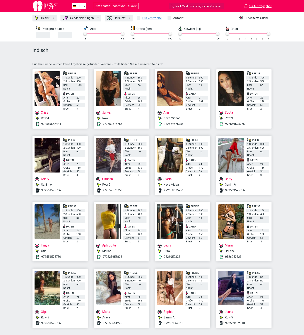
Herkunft (116, 18)
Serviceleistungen (78, 18)
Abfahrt (178, 18)
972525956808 (112, 257)
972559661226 (112, 323)
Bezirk (42, 18)
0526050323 (172, 257)
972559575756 (112, 124)
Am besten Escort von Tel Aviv (115, 6)
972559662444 (51, 124)
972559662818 (173, 323)
